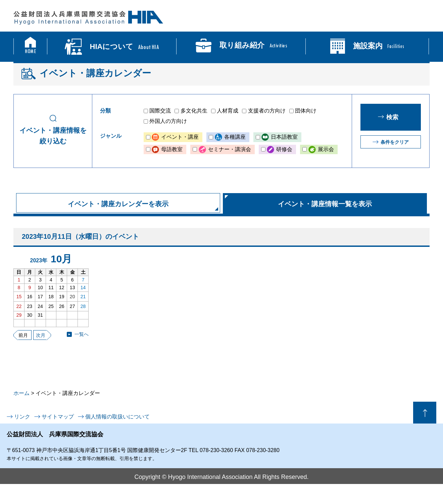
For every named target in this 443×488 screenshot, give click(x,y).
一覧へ (82, 334)
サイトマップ (58, 416)
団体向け (305, 111)
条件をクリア (395, 142)
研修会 (284, 149)
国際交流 (160, 111)
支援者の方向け (267, 111)
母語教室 (172, 149)
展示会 (326, 149)
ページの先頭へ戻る (424, 413)
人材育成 (227, 111)
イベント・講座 (180, 137)
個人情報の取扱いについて (117, 416)
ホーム (21, 393)
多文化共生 (194, 111)
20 (72, 296)
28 (83, 306)
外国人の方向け (168, 121)
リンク (22, 416)
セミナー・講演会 (229, 149)
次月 (40, 335)
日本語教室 (284, 137)
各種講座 (235, 137)
